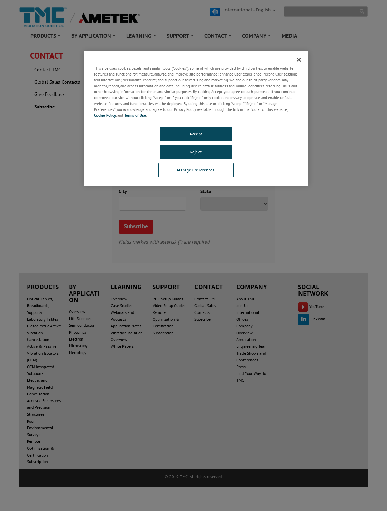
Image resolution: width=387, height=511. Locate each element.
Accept (196, 133)
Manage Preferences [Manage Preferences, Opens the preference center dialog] (195, 170)
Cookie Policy (105, 115)
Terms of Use (135, 115)
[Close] (298, 59)
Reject (196, 152)
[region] (196, 118)
